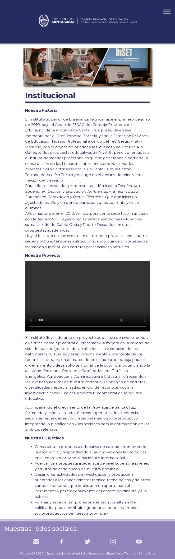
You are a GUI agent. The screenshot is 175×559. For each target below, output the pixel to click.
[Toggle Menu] (167, 11)
